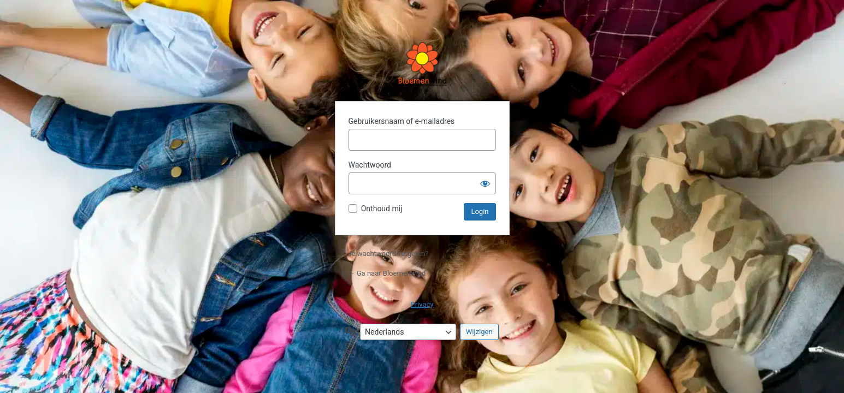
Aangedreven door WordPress (422, 65)
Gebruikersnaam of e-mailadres (402, 121)
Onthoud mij (382, 208)
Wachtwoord (370, 164)
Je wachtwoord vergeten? (388, 253)
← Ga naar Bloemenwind (387, 273)
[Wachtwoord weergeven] (485, 183)
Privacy (422, 304)
